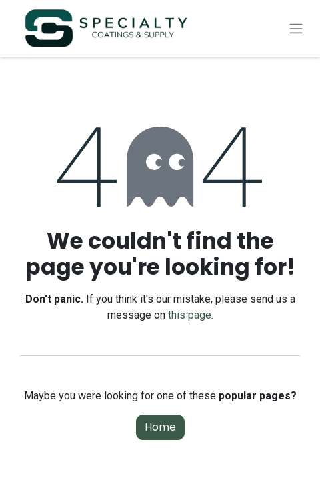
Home (160, 427)
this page (189, 315)
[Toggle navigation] (296, 29)
